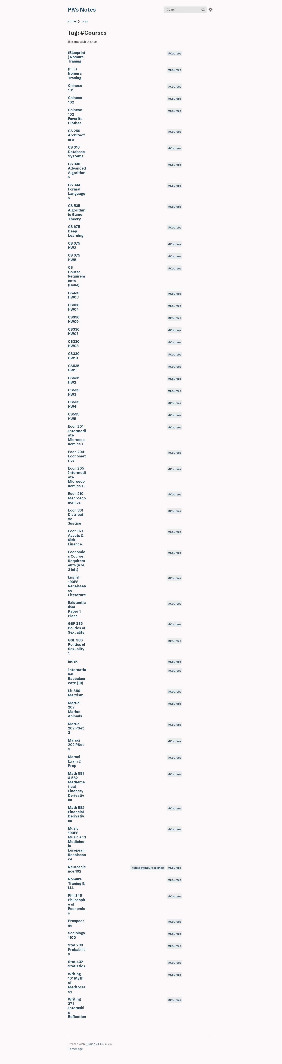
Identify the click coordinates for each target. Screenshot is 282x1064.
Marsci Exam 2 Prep (74, 761)
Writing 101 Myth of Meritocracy (76, 983)
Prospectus (76, 923)
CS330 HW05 (74, 319)
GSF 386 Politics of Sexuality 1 (76, 647)
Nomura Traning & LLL (76, 883)
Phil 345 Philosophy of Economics (76, 904)
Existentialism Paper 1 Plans (77, 609)
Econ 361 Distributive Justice (76, 517)
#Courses (174, 53)
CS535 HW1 (73, 368)
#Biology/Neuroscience (148, 868)
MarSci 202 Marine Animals (75, 709)
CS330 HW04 (74, 307)
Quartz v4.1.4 (94, 1044)
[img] (203, 9)
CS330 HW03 (74, 295)
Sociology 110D (76, 935)
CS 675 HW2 (74, 245)
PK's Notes (82, 9)
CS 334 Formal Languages (76, 191)
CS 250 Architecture (76, 135)
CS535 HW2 (73, 380)
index (73, 661)
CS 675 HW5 (74, 257)
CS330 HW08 (74, 343)
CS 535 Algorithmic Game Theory (76, 212)
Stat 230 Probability (76, 949)
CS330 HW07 (74, 331)
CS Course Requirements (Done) (76, 276)
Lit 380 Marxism (75, 693)
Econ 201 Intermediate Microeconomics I (77, 435)
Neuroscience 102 (77, 869)
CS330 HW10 (74, 356)
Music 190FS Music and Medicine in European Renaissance (77, 843)
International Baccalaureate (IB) (77, 676)
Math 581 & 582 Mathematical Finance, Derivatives (76, 786)
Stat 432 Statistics (76, 964)
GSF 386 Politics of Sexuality (76, 628)
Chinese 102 (75, 100)
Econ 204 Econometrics (77, 456)
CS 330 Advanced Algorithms (77, 170)
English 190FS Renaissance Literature (77, 586)
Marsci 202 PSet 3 (76, 744)
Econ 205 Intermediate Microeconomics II (77, 477)
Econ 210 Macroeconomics (77, 498)
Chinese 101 (75, 87)
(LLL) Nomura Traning (75, 73)
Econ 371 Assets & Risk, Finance (75, 537)
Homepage (75, 1049)
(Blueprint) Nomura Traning (76, 57)
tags (84, 21)
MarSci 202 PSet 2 (76, 728)
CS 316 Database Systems (76, 151)
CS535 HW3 (73, 392)
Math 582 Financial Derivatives (76, 814)
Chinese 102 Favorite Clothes (75, 116)
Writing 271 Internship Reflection (77, 1008)
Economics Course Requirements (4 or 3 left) (76, 561)
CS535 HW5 (73, 416)
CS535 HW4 (73, 404)
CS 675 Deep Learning (75, 231)
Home (72, 21)
